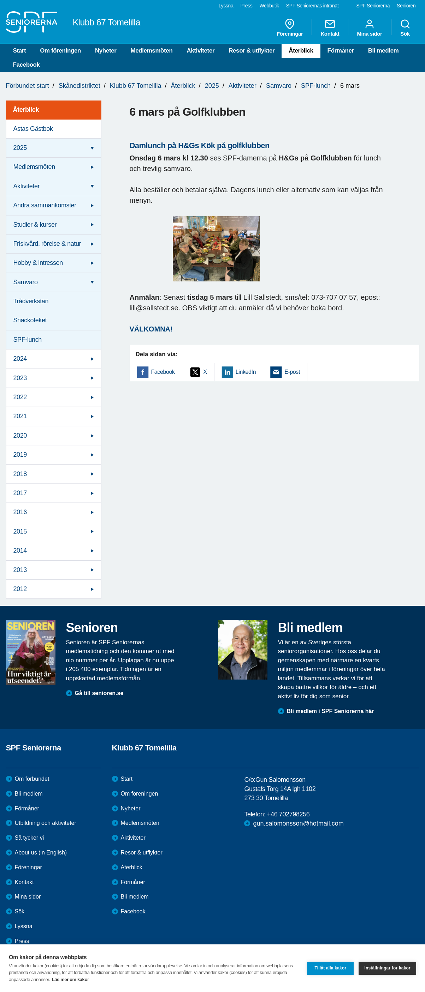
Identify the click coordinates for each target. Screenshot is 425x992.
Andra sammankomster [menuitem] (44, 205)
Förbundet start (27, 86)
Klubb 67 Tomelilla (135, 86)
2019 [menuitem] (20, 454)
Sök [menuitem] (405, 27)
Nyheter (106, 50)
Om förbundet (32, 779)
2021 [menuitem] (20, 416)
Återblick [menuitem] (26, 109)
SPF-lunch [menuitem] (27, 339)
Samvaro (278, 86)
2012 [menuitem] (20, 588)
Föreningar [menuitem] (290, 27)
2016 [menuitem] (20, 512)
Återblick (301, 50)
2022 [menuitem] (20, 397)
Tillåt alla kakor (330, 968)
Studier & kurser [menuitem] (35, 224)
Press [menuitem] (246, 5)
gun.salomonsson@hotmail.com (298, 823)
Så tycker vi (29, 838)
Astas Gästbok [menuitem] (33, 128)
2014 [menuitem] (20, 550)
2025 (212, 86)
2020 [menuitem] (20, 435)
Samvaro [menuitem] (25, 282)
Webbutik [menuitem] (269, 5)
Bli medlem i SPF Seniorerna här (330, 711)
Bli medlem (383, 50)
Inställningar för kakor (387, 968)
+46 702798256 (288, 814)
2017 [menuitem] (20, 493)
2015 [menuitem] (20, 531)
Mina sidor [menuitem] (369, 27)
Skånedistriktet (79, 86)
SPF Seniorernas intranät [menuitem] (312, 5)
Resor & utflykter (252, 50)
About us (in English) (41, 853)
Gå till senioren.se (99, 693)
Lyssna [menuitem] (226, 5)
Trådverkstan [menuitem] (31, 301)
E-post (292, 372)
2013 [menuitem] (20, 569)
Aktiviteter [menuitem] (26, 186)
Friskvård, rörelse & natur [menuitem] (47, 243)
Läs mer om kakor (70, 979)
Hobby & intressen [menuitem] (38, 262)
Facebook (26, 64)
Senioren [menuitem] (406, 5)
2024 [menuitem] (20, 358)
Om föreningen (60, 50)
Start (19, 50)
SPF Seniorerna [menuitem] (373, 5)
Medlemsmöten (151, 50)
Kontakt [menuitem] (329, 27)
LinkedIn (246, 372)
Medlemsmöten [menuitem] (34, 166)
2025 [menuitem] (20, 147)
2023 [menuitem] (20, 378)
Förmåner (340, 50)
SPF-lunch (316, 86)
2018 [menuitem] (20, 473)
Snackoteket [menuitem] (30, 320)
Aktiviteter (200, 50)
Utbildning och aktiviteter (45, 823)
